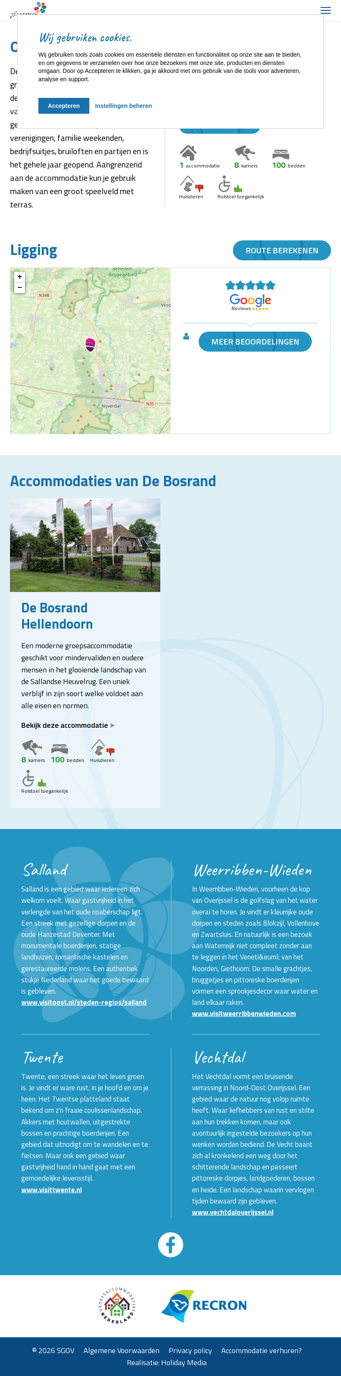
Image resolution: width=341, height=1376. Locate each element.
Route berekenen (281, 250)
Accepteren (64, 105)
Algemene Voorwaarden (121, 1350)
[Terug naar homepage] (28, 10)
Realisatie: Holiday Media (167, 1362)
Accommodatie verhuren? (261, 1350)
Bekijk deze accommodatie (68, 725)
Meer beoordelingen (255, 342)
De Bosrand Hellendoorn (57, 615)
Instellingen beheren (123, 105)
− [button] (20, 288)
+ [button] (20, 277)
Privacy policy (190, 1350)
